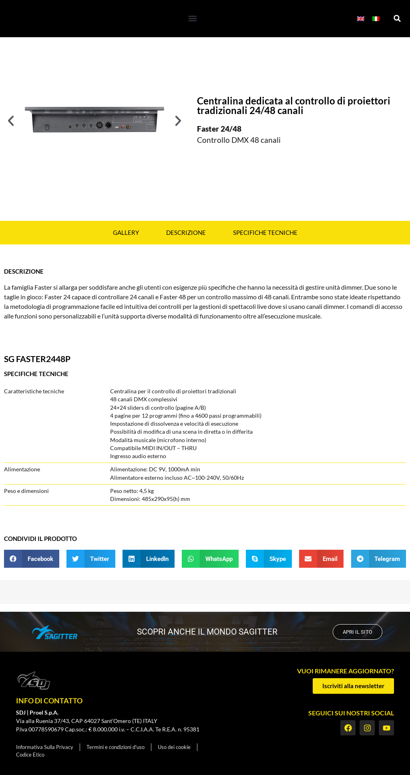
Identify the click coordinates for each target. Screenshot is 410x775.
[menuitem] (360, 18)
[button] (192, 18)
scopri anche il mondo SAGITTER (205, 632)
